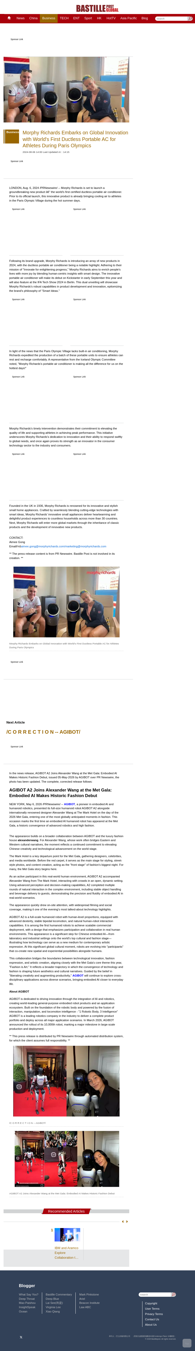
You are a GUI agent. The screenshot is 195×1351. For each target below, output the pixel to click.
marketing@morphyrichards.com (85, 546)
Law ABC (85, 1307)
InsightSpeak (27, 1307)
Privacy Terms (154, 1314)
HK (99, 18)
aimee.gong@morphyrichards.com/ (43, 546)
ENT (76, 18)
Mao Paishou (27, 1302)
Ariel (82, 1298)
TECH (64, 18)
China (33, 18)
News (21, 18)
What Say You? (29, 1294)
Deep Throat (27, 1298)
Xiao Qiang (53, 1311)
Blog (144, 18)
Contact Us (152, 1319)
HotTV (111, 18)
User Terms (152, 1308)
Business (48, 18)
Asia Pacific (128, 18)
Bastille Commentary (59, 1294)
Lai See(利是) (54, 1302)
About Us (151, 1324)
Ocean (23, 1311)
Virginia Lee (53, 1307)
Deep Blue (52, 1298)
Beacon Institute (89, 1302)
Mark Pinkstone (89, 1294)
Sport (88, 18)
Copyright (151, 1303)
